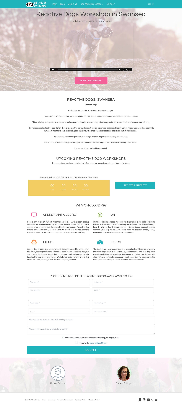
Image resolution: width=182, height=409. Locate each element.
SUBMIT (91, 349)
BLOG (61, 4)
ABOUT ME (71, 4)
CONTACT (110, 4)
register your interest (67, 163)
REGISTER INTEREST (91, 80)
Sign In (151, 4)
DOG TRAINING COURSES (91, 4)
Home (44, 400)
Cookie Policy (94, 400)
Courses (52, 400)
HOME (53, 4)
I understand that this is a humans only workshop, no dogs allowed (92, 338)
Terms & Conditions (65, 400)
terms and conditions (98, 343)
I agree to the (92, 343)
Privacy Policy (80, 400)
